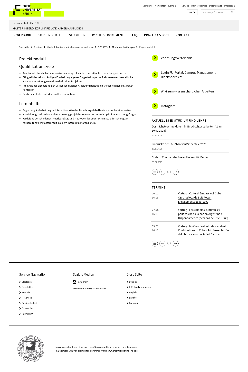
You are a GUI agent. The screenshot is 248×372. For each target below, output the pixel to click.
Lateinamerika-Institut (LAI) (27, 23)
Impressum (229, 5)
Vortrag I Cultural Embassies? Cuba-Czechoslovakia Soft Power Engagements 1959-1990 (200, 197)
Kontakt (172, 5)
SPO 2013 (102, 47)
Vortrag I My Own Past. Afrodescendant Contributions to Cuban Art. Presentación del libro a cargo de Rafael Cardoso (203, 230)
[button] (192, 12)
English (133, 292)
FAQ (134, 35)
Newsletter (160, 5)
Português (134, 303)
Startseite (147, 5)
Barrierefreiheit (199, 5)
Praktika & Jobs (156, 35)
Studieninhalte (50, 35)
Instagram (82, 281)
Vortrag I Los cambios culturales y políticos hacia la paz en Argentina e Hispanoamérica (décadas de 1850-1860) (203, 214)
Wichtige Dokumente (108, 35)
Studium (38, 47)
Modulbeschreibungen (123, 47)
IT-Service (184, 5)
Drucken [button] (133, 281)
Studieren (77, 35)
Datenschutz (215, 5)
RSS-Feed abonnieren (140, 287)
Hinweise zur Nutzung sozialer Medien (89, 288)
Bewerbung (22, 35)
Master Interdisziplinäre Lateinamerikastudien (48, 28)
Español (133, 297)
